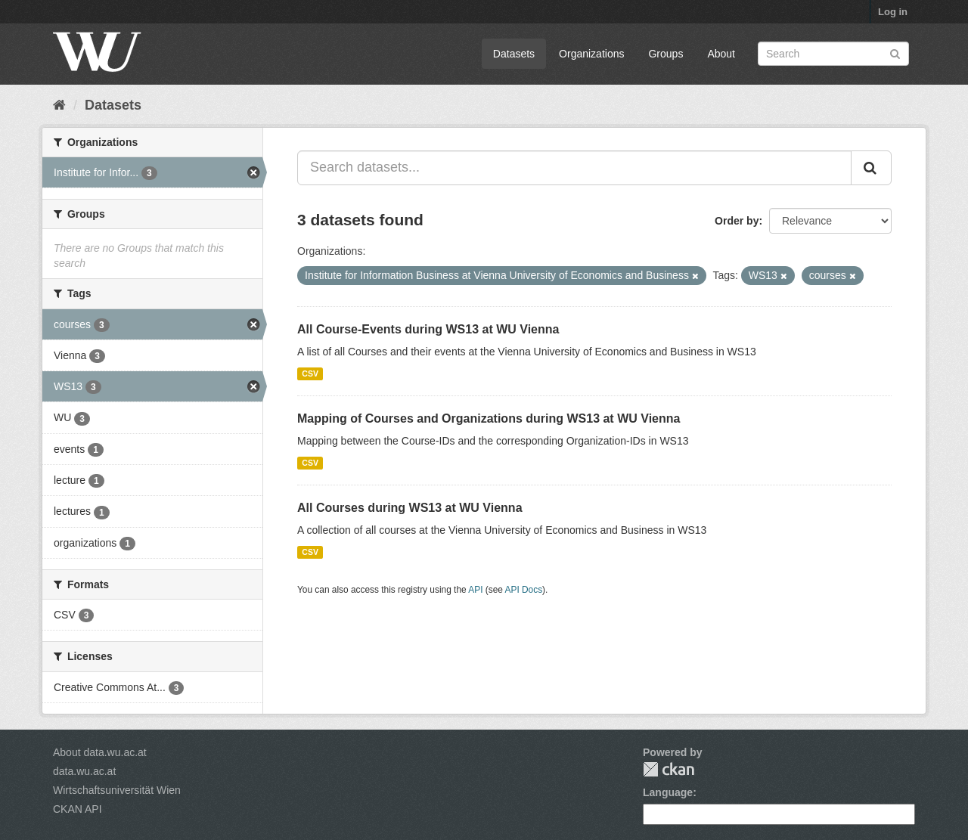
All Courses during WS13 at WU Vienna (410, 507)
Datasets (514, 54)
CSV (310, 373)
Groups (665, 54)
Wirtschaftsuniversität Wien (117, 790)
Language (668, 792)
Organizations (591, 54)
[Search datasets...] (574, 167)
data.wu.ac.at (84, 771)
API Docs (524, 589)
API (475, 589)
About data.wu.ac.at (100, 752)
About (721, 54)
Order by (737, 221)
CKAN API (77, 809)
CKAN (668, 769)
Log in (893, 11)
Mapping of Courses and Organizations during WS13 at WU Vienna (488, 418)
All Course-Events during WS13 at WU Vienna (428, 329)
